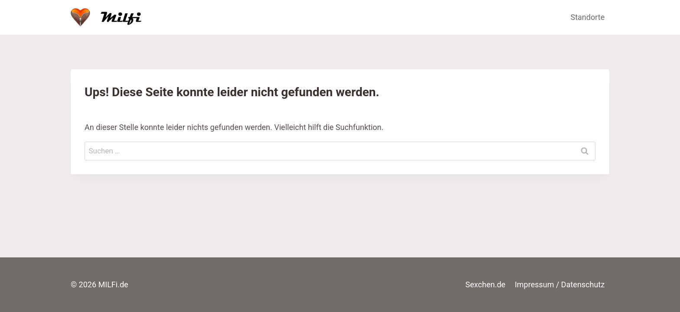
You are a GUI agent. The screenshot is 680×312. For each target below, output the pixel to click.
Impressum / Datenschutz (560, 284)
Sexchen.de (485, 284)
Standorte (588, 17)
